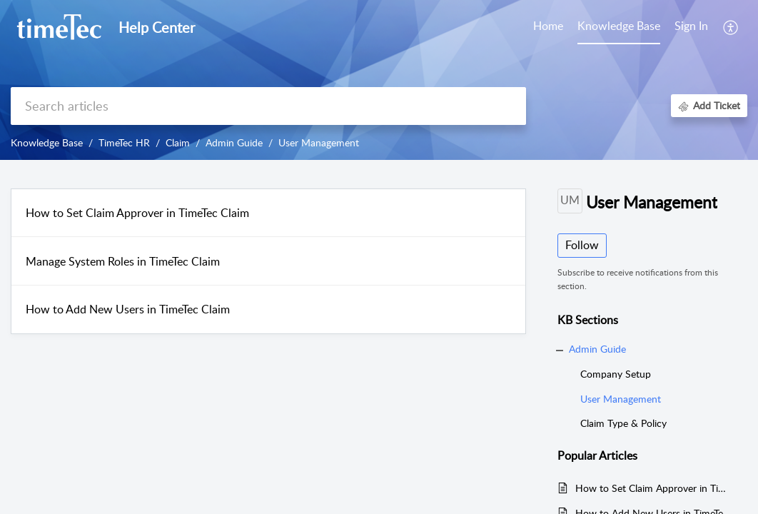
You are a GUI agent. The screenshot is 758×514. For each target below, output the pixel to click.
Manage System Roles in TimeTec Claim (123, 261)
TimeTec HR (124, 142)
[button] (731, 27)
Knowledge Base (47, 142)
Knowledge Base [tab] (618, 26)
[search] (268, 106)
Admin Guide (234, 142)
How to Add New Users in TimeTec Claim (128, 309)
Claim (178, 142)
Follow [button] (582, 245)
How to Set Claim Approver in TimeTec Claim (137, 213)
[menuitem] (691, 27)
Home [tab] (548, 26)
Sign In (691, 26)
